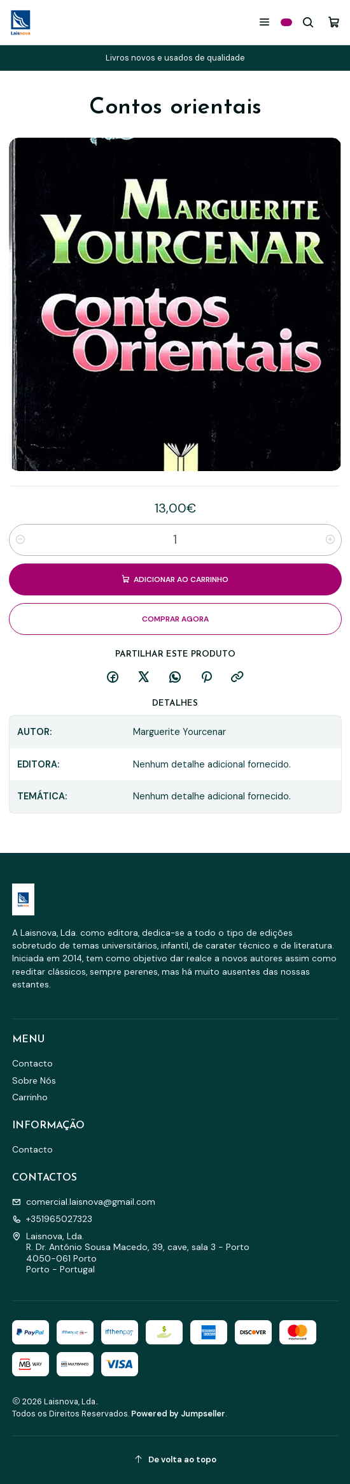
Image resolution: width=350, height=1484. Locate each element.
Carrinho (30, 1097)
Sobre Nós (34, 1080)
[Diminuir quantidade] (20, 540)
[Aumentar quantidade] (330, 540)
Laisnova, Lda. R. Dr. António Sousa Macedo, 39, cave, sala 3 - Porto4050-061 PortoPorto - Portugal (130, 1253)
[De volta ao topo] (175, 1460)
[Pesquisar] (308, 22)
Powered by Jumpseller (178, 1413)
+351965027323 (52, 1219)
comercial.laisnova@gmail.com (83, 1201)
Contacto (32, 1063)
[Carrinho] (333, 22)
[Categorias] (286, 22)
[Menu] (264, 22)
